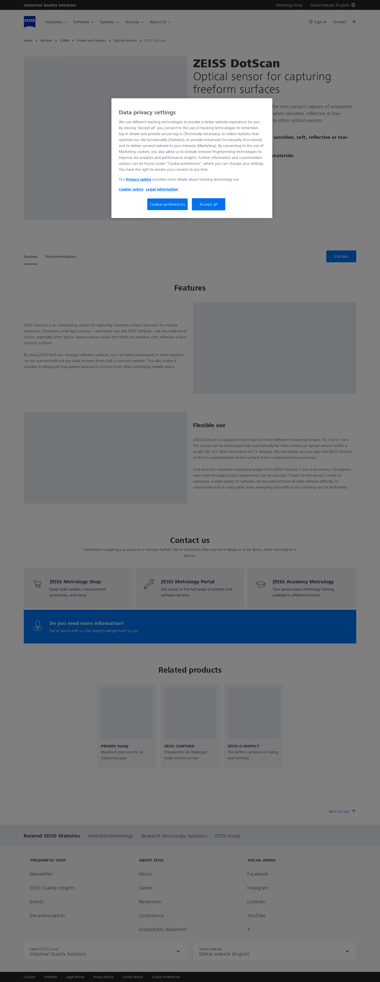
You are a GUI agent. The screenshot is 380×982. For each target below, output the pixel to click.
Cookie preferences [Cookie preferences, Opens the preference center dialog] (167, 204)
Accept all (208, 204)
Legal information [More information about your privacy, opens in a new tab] (162, 189)
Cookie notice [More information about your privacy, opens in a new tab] (131, 189)
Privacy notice (139, 179)
